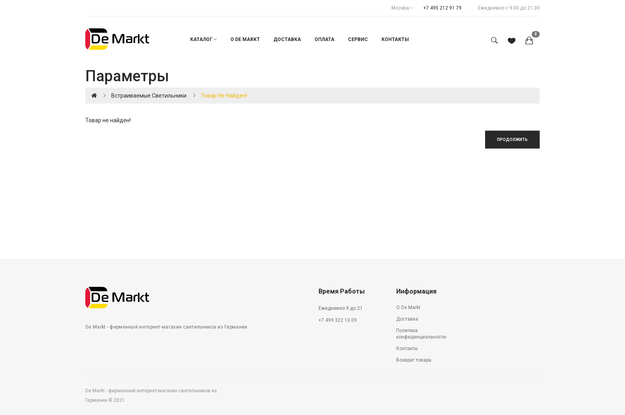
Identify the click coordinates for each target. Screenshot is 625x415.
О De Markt (408, 307)
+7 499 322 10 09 (337, 320)
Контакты (407, 348)
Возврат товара (413, 360)
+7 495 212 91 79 (442, 8)
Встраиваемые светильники (149, 95)
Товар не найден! (224, 95)
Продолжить (512, 139)
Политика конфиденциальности (421, 334)
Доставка (407, 319)
